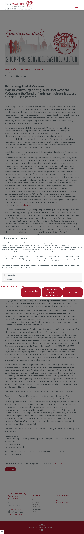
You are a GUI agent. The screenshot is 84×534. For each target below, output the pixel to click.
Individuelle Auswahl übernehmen (52, 292)
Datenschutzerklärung (9, 286)
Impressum (23, 286)
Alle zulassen (72, 292)
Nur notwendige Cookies (31, 292)
